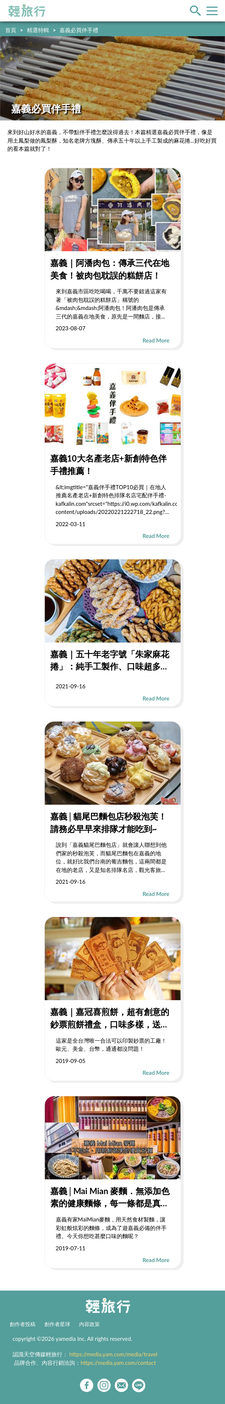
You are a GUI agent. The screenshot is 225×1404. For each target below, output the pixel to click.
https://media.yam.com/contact (118, 1362)
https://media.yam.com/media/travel (113, 1354)
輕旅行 (27, 11)
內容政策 (89, 1324)
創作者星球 (57, 1324)
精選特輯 (38, 30)
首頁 (10, 30)
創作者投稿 (22, 1324)
